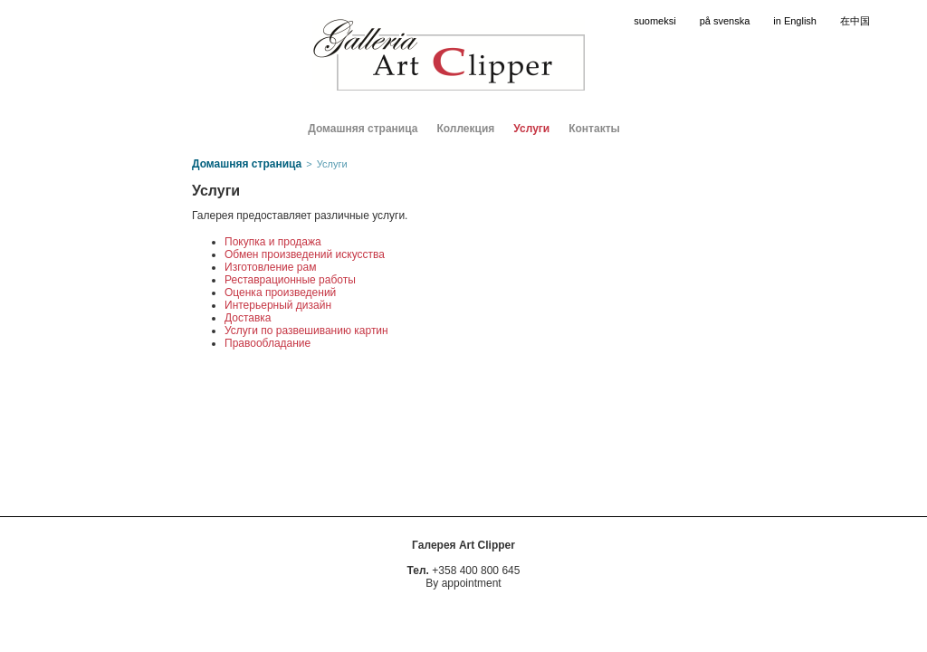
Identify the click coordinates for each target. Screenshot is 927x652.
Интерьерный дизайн (278, 305)
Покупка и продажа (273, 241)
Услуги (531, 128)
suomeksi (654, 20)
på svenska (725, 20)
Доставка (248, 318)
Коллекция (465, 128)
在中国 (855, 20)
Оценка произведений (280, 292)
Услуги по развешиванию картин (306, 330)
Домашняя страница (362, 128)
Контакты (594, 128)
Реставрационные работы (290, 279)
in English (795, 20)
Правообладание (268, 343)
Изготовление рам (270, 267)
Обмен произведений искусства (305, 254)
